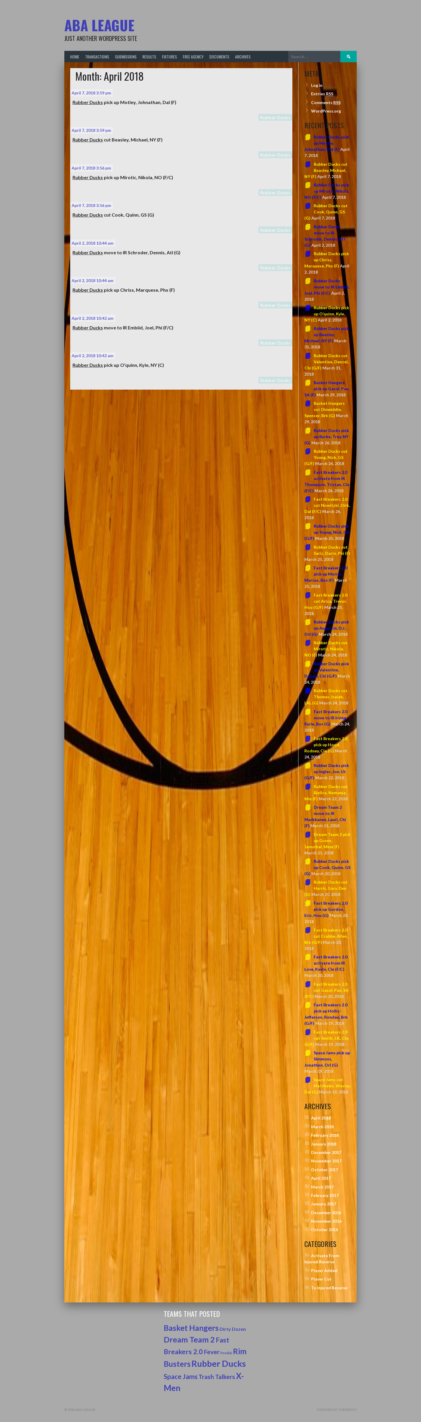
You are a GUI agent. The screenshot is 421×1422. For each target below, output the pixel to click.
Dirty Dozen (233, 1329)
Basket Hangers (191, 1328)
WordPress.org (326, 110)
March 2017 (322, 1186)
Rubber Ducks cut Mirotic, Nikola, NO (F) (326, 648)
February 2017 (325, 1195)
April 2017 (321, 1178)
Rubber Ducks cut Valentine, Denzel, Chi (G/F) (326, 361)
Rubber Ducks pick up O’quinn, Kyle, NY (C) (326, 313)
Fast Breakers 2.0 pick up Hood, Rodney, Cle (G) (325, 744)
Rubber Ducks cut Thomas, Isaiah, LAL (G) (326, 696)
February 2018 (325, 1135)
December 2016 (326, 1212)
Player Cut (321, 1278)
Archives (243, 56)
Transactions (97, 56)
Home (74, 56)
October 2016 (324, 1229)
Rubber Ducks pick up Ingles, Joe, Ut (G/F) (326, 771)
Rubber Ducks (275, 117)
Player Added (324, 1270)
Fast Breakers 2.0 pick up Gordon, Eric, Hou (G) (325, 909)
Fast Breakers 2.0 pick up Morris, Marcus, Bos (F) (325, 574)
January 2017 (323, 1203)
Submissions (126, 56)
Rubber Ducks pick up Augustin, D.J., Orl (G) (326, 628)
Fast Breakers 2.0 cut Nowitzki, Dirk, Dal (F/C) (327, 505)
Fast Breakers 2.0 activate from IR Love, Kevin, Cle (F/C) (325, 963)
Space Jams (181, 1376)
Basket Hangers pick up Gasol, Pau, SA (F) (326, 388)
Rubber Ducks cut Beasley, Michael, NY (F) (326, 170)
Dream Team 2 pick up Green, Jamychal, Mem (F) (327, 840)
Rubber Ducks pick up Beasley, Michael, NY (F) (326, 334)
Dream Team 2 (189, 1339)
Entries (322, 93)
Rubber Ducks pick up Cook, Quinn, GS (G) (327, 867)
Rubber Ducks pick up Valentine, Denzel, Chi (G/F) (326, 669)
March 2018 (322, 1126)
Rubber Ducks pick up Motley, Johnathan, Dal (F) (326, 143)
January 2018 (323, 1143)
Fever (212, 1352)
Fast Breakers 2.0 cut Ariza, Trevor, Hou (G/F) (325, 601)
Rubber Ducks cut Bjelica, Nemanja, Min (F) (326, 792)
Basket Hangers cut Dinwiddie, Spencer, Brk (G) (324, 409)
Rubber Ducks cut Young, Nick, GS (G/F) (326, 457)
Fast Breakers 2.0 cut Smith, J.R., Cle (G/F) (326, 1038)
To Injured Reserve (329, 1287)
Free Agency (193, 56)
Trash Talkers (217, 1376)
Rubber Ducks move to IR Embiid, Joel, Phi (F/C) (326, 287)
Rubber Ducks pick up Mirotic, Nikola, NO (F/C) (326, 191)
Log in (316, 85)
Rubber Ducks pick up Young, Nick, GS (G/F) (326, 532)
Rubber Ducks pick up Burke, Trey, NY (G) (326, 436)
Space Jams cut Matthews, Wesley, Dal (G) (327, 1085)
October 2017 (324, 1169)
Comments (326, 102)
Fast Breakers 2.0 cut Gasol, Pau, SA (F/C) (326, 990)
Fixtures (169, 56)
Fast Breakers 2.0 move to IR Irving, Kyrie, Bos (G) (325, 717)
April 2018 (321, 1117)
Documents (219, 56)
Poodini (226, 1353)
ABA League (99, 25)
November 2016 (326, 1221)
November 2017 (326, 1160)
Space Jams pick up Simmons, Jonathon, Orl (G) (327, 1058)
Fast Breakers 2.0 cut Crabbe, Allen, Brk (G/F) (326, 936)
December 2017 (326, 1152)
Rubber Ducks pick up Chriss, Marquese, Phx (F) (326, 259)
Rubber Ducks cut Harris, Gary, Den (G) (326, 888)
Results (149, 56)
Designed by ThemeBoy (337, 1409)
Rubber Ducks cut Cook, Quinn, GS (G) (326, 211)
